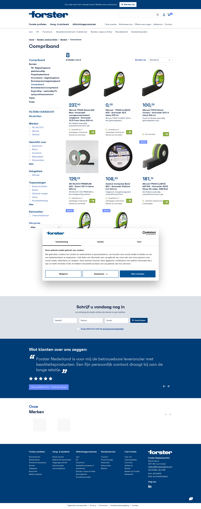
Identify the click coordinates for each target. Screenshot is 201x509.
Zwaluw (35, 134)
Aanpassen (100, 274)
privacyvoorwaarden (113, 328)
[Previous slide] (164, 386)
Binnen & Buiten (39, 186)
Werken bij (129, 4)
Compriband (37, 84)
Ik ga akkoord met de (102, 328)
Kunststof (36, 153)
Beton (35, 149)
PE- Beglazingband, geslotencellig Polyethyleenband (41, 71)
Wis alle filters (35, 116)
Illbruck (35, 131)
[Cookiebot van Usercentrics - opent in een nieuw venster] (144, 233)
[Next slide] (168, 386)
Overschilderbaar (40, 215)
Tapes (32, 98)
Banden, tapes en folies (47, 39)
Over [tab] (139, 242)
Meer (31, 164)
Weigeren (63, 274)
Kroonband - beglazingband (45, 77)
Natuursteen (38, 160)
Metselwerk (37, 156)
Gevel (35, 197)
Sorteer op (140, 59)
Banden (63, 39)
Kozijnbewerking (40, 200)
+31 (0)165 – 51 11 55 (156, 470)
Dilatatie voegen (40, 193)
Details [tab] (100, 242)
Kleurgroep (34, 223)
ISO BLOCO (38, 127)
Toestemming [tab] (61, 242)
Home (31, 39)
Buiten (35, 190)
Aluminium (37, 146)
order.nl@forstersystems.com (160, 467)
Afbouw (35, 175)
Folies (32, 102)
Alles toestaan (137, 274)
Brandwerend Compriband (44, 87)
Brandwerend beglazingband (45, 81)
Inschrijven (140, 320)
